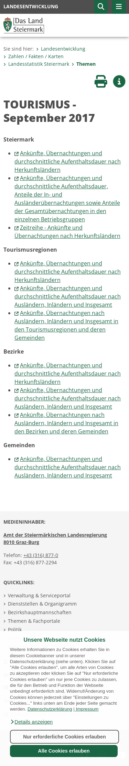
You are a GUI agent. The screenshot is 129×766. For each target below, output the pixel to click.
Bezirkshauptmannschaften (40, 612)
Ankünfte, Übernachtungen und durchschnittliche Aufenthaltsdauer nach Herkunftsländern (67, 161)
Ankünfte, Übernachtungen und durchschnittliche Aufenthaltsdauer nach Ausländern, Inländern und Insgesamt (67, 296)
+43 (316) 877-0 (40, 555)
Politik (15, 629)
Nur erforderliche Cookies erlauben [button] (64, 736)
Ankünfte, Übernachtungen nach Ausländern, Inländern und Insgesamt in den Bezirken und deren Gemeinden (66, 423)
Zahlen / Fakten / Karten (33, 56)
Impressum (87, 709)
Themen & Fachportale (34, 621)
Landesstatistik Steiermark (36, 64)
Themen (84, 64)
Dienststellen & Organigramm (42, 603)
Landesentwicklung (60, 48)
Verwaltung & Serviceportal (39, 595)
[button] (31, 722)
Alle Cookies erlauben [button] (63, 751)
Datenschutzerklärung (50, 709)
